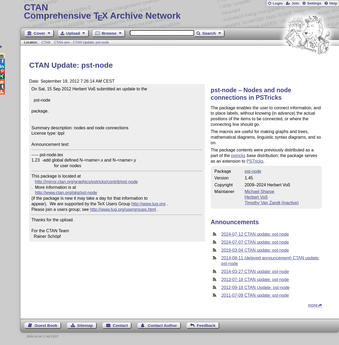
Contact (120, 325)
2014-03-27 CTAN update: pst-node (255, 271)
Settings (314, 3)
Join (295, 3)
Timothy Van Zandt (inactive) (272, 202)
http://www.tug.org (148, 204)
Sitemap (85, 325)
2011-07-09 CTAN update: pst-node (255, 295)
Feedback (206, 325)
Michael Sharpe (259, 191)
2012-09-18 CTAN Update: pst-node (255, 287)
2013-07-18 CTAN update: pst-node (255, 279)
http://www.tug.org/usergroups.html (123, 209)
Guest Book (46, 325)
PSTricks (254, 161)
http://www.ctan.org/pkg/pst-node (66, 192)
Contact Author (162, 325)
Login (277, 3)
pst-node (253, 171)
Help (333, 3)
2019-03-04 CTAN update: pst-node (255, 250)
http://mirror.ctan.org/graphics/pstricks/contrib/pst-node (86, 181)
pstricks (238, 155)
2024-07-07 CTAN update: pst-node (255, 242)
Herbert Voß (256, 197)
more (313, 305)
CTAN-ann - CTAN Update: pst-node (81, 42)
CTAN (45, 42)
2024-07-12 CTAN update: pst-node (255, 234)
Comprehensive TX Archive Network (180, 12)
